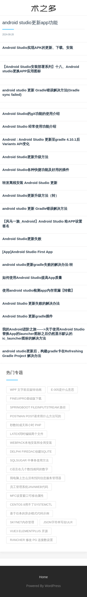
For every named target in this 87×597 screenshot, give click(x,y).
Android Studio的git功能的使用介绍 (31, 114)
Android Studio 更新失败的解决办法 (31, 303)
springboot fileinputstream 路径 (38, 407)
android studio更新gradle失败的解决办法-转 (37, 265)
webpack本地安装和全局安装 (31, 442)
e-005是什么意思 (62, 389)
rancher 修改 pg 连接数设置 (31, 540)
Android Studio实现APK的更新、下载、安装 (37, 48)
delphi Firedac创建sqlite (31, 451)
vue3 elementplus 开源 (29, 531)
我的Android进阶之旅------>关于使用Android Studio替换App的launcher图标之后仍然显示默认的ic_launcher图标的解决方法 (43, 333)
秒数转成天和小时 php (25, 425)
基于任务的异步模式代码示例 (29, 513)
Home (43, 577)
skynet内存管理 (22, 522)
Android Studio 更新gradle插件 (27, 316)
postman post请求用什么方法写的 (35, 416)
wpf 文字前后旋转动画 (26, 389)
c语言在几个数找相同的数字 (29, 469)
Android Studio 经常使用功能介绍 (29, 126)
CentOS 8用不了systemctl (31, 504)
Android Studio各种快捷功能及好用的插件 (35, 170)
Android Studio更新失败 (21, 239)
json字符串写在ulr (58, 522)
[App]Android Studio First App (27, 252)
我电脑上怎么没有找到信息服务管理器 (35, 478)
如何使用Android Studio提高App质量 (32, 278)
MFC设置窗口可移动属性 (27, 495)
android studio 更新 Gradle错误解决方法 (34, 208)
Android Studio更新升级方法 (25, 157)
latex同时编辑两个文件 (26, 434)
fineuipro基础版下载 (26, 398)
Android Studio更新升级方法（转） (30, 195)
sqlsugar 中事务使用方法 (29, 460)
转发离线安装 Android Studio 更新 (29, 183)
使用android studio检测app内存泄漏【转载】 (38, 290)
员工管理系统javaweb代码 (29, 487)
